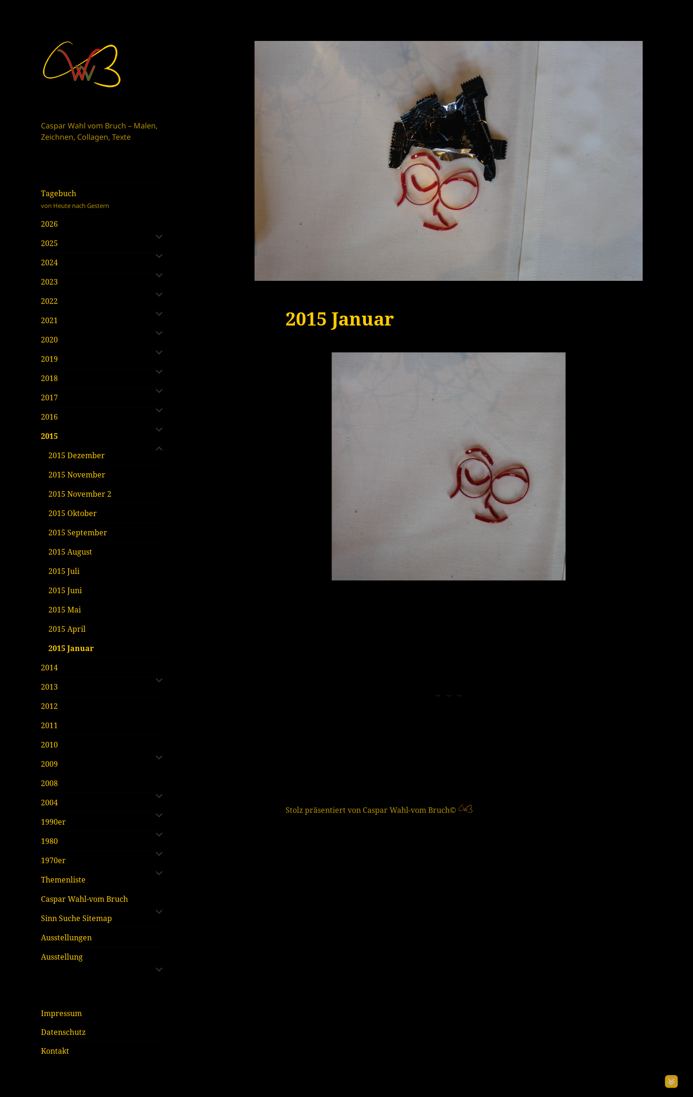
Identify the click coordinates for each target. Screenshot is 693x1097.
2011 (49, 725)
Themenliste (63, 879)
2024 (49, 262)
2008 (49, 783)
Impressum (61, 1013)
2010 (49, 744)
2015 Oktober (72, 513)
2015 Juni (65, 590)
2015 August (70, 552)
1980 (49, 841)
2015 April (67, 629)
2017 (49, 397)
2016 (49, 417)
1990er (53, 822)
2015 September (77, 532)
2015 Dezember (76, 455)
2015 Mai (64, 609)
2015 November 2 (80, 494)
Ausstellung (62, 957)
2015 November (76, 474)
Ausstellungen (66, 937)
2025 (49, 243)
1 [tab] (437, 590)
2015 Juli (64, 571)
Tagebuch (102, 199)
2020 (49, 339)
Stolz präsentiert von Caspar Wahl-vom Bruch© (372, 707)
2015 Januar (71, 648)
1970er (53, 860)
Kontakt (55, 1051)
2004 (49, 802)
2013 (49, 687)
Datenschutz (63, 1032)
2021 (49, 320)
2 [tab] (448, 590)
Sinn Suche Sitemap (76, 918)
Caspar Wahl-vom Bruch (84, 899)
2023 (49, 282)
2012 (49, 706)
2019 (49, 359)
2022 (49, 301)
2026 (49, 224)
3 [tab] (459, 590)
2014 (49, 667)
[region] (449, 466)
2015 (49, 436)
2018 (49, 378)
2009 (49, 764)
